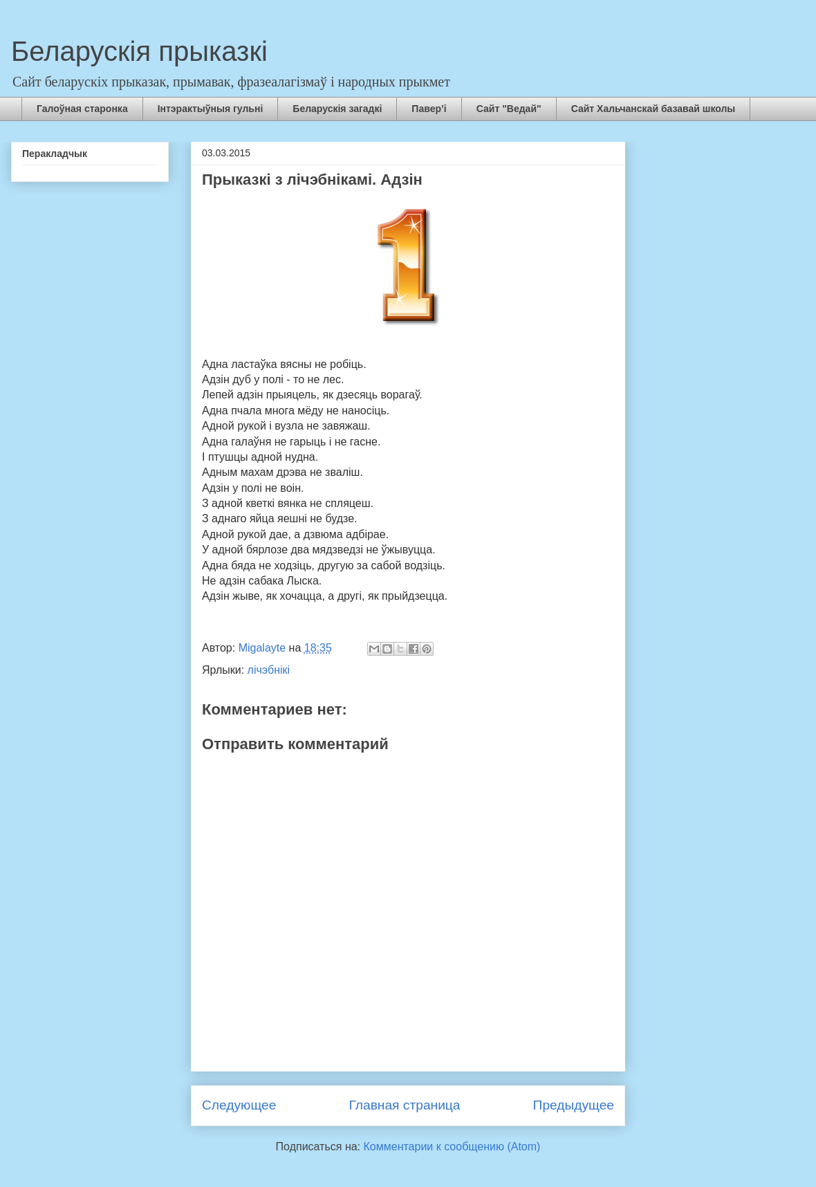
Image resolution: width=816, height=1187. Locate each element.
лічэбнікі (269, 670)
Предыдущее (573, 1105)
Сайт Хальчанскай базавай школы (653, 108)
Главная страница (404, 1105)
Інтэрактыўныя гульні (210, 108)
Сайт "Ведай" (508, 108)
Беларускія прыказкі (139, 51)
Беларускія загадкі (337, 108)
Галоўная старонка (82, 108)
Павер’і (428, 108)
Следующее (239, 1105)
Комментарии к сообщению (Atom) (452, 1146)
